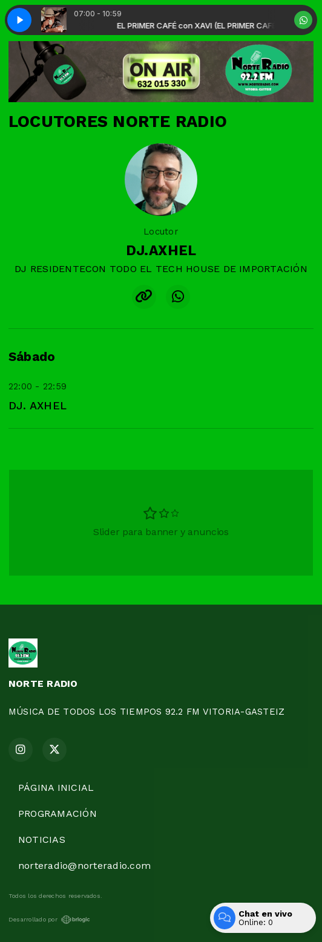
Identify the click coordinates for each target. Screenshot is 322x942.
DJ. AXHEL (37, 405)
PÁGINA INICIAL (56, 787)
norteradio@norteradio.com (84, 865)
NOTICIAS (41, 839)
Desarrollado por (49, 919)
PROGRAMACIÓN (57, 813)
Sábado (31, 356)
